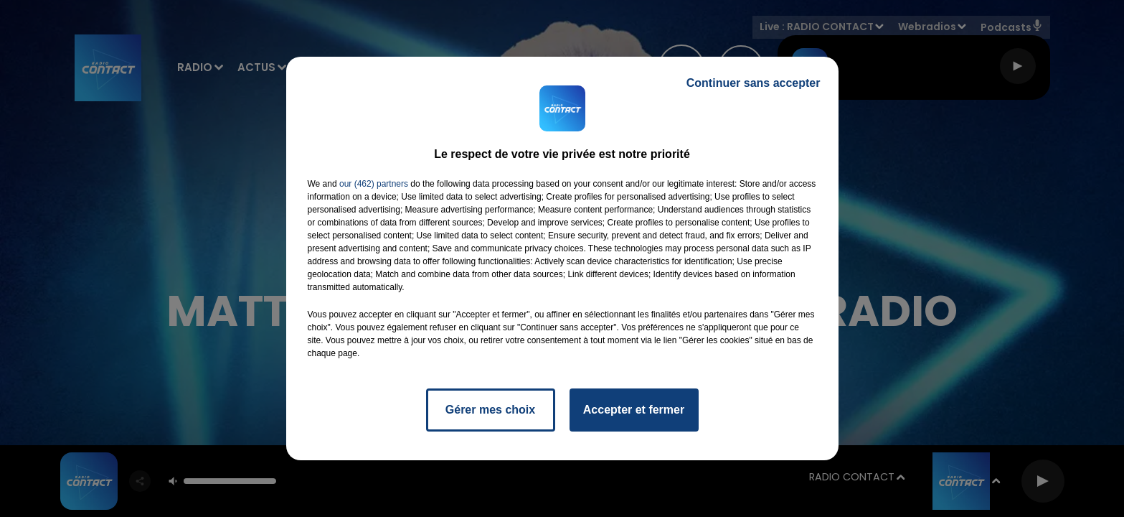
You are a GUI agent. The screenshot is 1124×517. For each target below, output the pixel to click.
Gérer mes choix (490, 410)
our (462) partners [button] (373, 184)
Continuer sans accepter (753, 83)
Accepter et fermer (633, 410)
